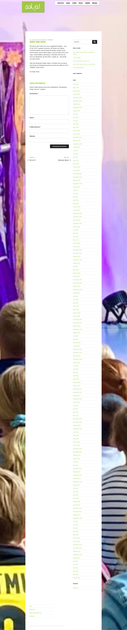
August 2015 (76, 458)
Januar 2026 (76, 94)
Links (30, 606)
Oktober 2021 (77, 256)
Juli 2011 (75, 561)
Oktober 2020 (77, 286)
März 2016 (76, 438)
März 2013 (76, 498)
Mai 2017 (75, 409)
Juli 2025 (75, 114)
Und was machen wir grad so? (81, 61)
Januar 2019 (76, 346)
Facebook (31, 616)
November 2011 (77, 548)
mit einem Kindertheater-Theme (55, 626)
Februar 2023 (76, 207)
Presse (81, 3)
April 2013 (76, 495)
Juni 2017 (75, 405)
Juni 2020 (75, 299)
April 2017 (76, 412)
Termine (87, 3)
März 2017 (76, 415)
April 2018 (76, 375)
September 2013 (77, 482)
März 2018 (76, 379)
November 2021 (77, 253)
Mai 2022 (75, 233)
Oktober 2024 (77, 140)
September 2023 (77, 183)
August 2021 (76, 263)
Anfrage (94, 3)
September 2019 (77, 329)
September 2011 (77, 554)
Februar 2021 (76, 273)
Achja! (68, 3)
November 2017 (77, 392)
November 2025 (77, 101)
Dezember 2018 (77, 349)
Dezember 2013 (77, 475)
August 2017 (76, 402)
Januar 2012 (76, 541)
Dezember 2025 (77, 97)
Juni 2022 (75, 230)
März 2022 (76, 240)
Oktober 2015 (77, 455)
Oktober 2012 (77, 515)
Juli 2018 (75, 366)
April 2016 (76, 435)
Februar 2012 (76, 538)
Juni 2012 (75, 525)
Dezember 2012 (77, 508)
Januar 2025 (76, 134)
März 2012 (76, 534)
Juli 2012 (75, 521)
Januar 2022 (76, 246)
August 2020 (76, 293)
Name (32, 117)
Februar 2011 (76, 578)
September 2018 (77, 359)
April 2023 (76, 200)
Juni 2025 (75, 117)
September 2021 (77, 260)
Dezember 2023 (77, 173)
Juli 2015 (75, 462)
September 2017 (77, 399)
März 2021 (76, 270)
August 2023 (76, 187)
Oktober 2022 (77, 220)
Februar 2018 (76, 382)
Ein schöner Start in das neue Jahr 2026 (84, 64)
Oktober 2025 (77, 104)
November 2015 (77, 452)
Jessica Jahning (47, 39)
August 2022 (76, 226)
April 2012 (76, 531)
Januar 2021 (76, 276)
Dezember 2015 (77, 448)
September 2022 (77, 223)
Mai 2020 (75, 303)
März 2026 (76, 87)
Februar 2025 (76, 130)
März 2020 (76, 309)
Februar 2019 (76, 342)
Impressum (32, 609)
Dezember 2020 (77, 279)
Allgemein (75, 588)
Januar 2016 (76, 445)
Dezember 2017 (77, 389)
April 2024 (76, 160)
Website (32, 136)
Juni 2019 (75, 336)
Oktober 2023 (77, 180)
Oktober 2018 (77, 356)
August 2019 (76, 332)
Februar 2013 (76, 501)
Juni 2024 (75, 154)
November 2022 (77, 216)
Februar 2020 (76, 313)
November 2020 (77, 283)
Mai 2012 (75, 528)
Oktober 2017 (77, 395)
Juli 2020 (75, 296)
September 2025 (77, 107)
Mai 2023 (75, 197)
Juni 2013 (75, 491)
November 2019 (77, 323)
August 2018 (76, 362)
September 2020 (77, 289)
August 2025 (76, 111)
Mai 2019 (75, 339)
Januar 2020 (76, 316)
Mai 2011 (75, 568)
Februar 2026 (76, 91)
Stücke (74, 3)
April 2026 (76, 84)
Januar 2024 (76, 170)
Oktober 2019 (77, 326)
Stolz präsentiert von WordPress (38, 626)
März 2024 (76, 163)
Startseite (60, 3)
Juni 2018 (75, 369)
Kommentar (34, 93)
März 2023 (76, 203)
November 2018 (77, 352)
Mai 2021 (75, 266)
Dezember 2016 (77, 419)
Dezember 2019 (77, 319)
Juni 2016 (75, 432)
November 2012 (77, 511)
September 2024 (77, 144)
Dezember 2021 (77, 250)
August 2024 (76, 147)
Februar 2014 (76, 471)
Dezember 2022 (77, 213)
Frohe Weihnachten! (78, 67)
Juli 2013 (75, 488)
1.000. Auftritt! (77, 57)
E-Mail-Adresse (35, 127)
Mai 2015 (75, 465)
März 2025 (76, 127)
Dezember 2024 (77, 137)
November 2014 (77, 468)
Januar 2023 (76, 210)
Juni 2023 (75, 193)
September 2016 (77, 428)
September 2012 (77, 518)
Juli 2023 (75, 190)
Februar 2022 (76, 243)
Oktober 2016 (77, 425)
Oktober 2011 (77, 551)
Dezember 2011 (77, 544)
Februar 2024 (76, 167)
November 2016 (77, 422)
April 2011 (76, 571)
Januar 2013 (76, 505)
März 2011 (76, 574)
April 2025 (76, 124)
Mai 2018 (75, 372)
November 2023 (77, 177)
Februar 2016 (76, 442)
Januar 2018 (76, 385)
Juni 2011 (75, 564)
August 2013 (76, 485)
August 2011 (76, 558)
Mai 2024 (75, 157)
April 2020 (76, 306)
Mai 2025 (75, 120)
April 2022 (76, 236)
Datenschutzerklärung (35, 613)
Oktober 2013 (77, 478)
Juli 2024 (75, 150)
